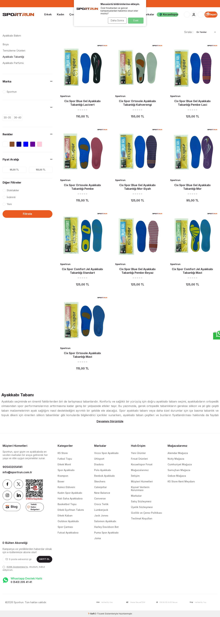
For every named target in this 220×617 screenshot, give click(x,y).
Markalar (148, 14)
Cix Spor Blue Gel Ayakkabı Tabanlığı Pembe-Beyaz (137, 270)
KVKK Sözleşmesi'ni (17, 566)
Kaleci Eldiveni (66, 487)
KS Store (63, 453)
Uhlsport (99, 458)
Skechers (99, 481)
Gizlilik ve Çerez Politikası (146, 512)
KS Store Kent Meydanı (181, 481)
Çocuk (73, 14)
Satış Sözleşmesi (141, 501)
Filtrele (27, 214)
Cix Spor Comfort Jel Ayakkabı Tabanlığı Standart (82, 270)
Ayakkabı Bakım (12, 35)
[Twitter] (18, 484)
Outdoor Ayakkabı (68, 521)
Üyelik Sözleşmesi (142, 507)
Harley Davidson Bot (106, 526)
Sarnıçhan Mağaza (179, 470)
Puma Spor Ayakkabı (106, 532)
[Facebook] (7, 484)
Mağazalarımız (140, 470)
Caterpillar (100, 487)
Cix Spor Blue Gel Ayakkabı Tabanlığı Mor (192, 186)
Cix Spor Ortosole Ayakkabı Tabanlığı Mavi (82, 354)
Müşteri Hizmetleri (142, 481)
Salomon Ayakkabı (105, 521)
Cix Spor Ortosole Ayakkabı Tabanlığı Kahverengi (137, 102)
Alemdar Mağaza (178, 453)
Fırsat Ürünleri (139, 458)
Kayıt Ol (44, 559)
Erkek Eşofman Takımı (71, 509)
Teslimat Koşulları (141, 518)
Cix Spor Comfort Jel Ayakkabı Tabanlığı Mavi (192, 270)
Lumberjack (101, 509)
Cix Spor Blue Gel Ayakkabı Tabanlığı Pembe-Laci (192, 102)
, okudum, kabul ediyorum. (24, 568)
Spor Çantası (65, 526)
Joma (97, 538)
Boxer (61, 481)
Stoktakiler (11, 190)
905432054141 (12, 467)
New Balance (102, 492)
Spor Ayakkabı (66, 470)
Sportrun (65, 96)
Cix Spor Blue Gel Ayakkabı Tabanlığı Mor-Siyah (137, 186)
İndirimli (9, 197)
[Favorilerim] (201, 15)
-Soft (91, 613)
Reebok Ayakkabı (104, 475)
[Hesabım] (194, 15)
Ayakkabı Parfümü (13, 63)
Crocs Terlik (101, 504)
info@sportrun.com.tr (17, 472)
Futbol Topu (65, 458)
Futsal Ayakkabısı (68, 532)
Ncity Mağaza (176, 458)
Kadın (60, 14)
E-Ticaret (99, 613)
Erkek (48, 14)
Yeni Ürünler (138, 453)
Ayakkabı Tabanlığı (13, 56)
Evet (135, 20)
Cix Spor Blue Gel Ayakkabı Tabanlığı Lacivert (82, 102)
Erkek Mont (64, 464)
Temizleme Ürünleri (14, 50)
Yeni (7, 204)
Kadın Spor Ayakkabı (70, 492)
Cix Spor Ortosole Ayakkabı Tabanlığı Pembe (82, 186)
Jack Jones (101, 515)
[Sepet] (211, 15)
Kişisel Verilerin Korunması (140, 488)
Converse (100, 498)
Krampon (63, 475)
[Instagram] (7, 495)
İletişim (135, 475)
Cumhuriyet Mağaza (180, 464)
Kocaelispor (168, 14)
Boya (6, 44)
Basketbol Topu (67, 504)
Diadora (99, 464)
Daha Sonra (116, 20)
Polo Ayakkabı (102, 470)
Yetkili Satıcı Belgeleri (33, 507)
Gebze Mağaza (177, 475)
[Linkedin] (18, 495)
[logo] (18, 14)
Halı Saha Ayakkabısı (70, 498)
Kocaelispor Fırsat (141, 464)
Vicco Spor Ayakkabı (106, 453)
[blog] (12, 506)
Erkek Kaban (65, 515)
